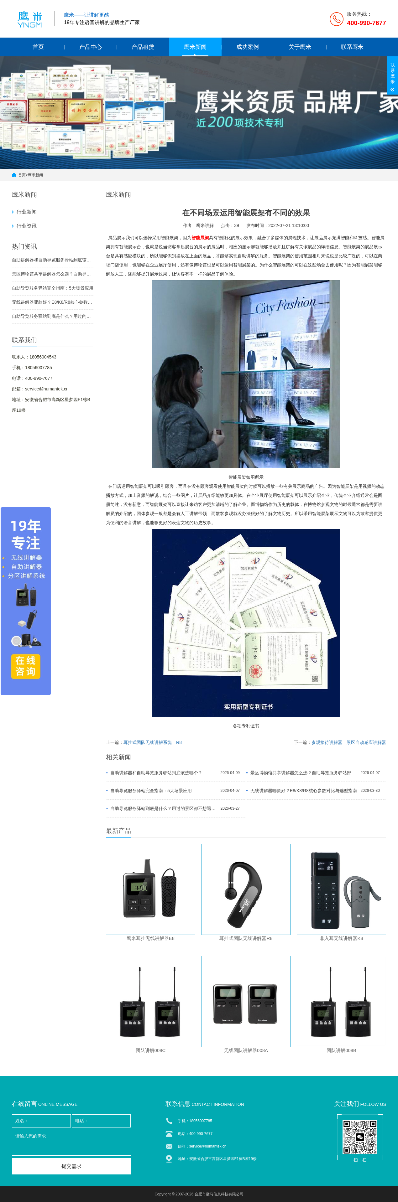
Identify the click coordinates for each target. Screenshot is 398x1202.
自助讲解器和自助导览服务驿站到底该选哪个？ (52, 259)
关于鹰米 (300, 47)
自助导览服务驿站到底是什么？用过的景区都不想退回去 (52, 316)
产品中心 (90, 47)
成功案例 (247, 47)
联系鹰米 (352, 47)
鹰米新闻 (195, 47)
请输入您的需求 (71, 1143)
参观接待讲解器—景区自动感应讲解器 (349, 742)
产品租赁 (143, 47)
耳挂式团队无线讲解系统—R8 (152, 742)
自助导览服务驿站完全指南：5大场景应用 (52, 288)
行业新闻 (27, 211)
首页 (38, 47)
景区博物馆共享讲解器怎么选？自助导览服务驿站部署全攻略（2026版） (52, 273)
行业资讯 (27, 226)
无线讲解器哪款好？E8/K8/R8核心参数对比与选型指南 (52, 302)
